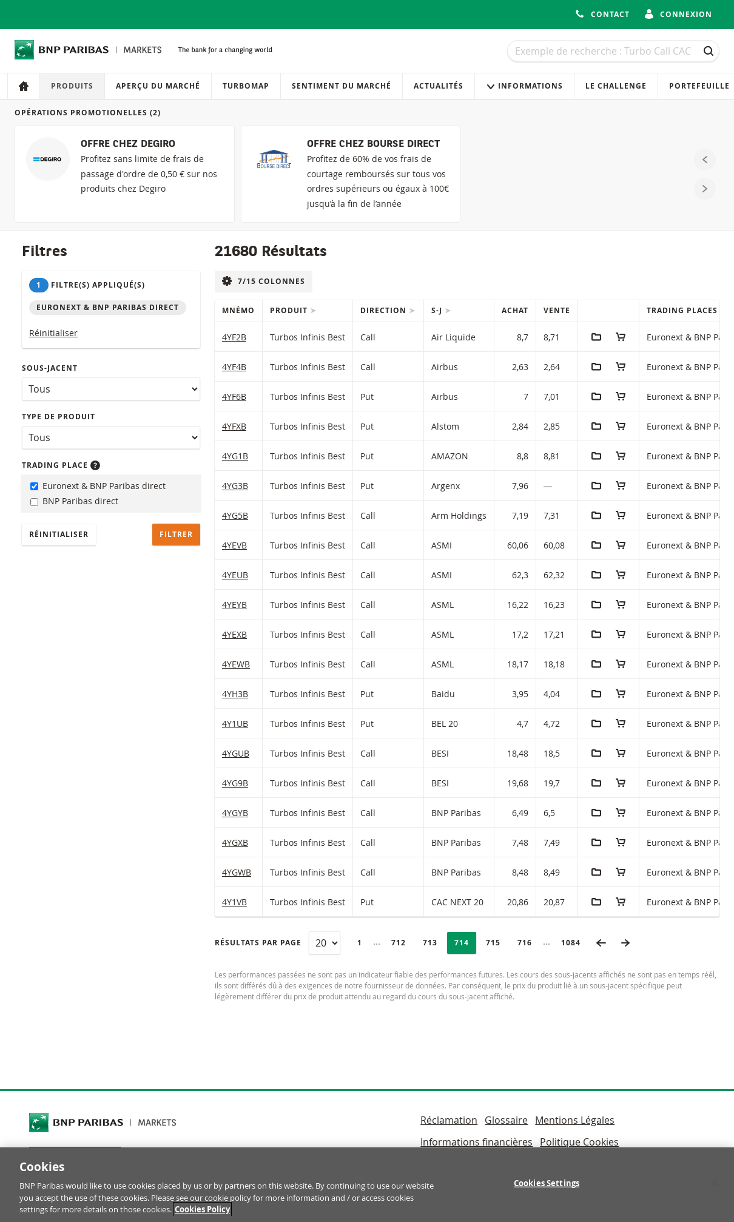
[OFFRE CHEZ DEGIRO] (125, 174)
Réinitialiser (53, 333)
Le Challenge (616, 86)
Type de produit (58, 416)
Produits (72, 86)
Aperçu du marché (158, 86)
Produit (290, 310)
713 (433, 942)
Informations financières (476, 1142)
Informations (524, 86)
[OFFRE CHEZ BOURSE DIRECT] (351, 174)
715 (496, 942)
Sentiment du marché (341, 86)
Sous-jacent (50, 368)
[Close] (714, 1187)
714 (465, 942)
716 (528, 942)
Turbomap (246, 86)
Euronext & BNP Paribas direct (98, 485)
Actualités (438, 86)
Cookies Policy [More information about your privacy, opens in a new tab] (202, 1214)
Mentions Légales (574, 1120)
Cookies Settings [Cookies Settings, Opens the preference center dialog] (546, 1187)
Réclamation (448, 1120)
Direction (384, 310)
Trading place (61, 465)
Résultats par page (258, 942)
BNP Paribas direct (74, 501)
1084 (574, 942)
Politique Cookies (579, 1142)
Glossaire (506, 1120)
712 (401, 942)
